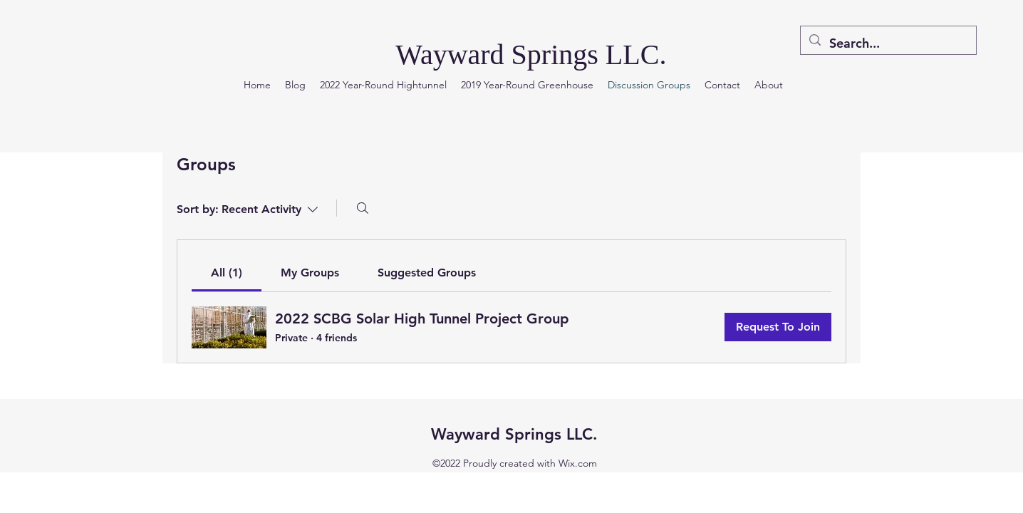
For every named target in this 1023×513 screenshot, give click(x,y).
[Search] (362, 208)
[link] (226, 272)
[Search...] (887, 43)
